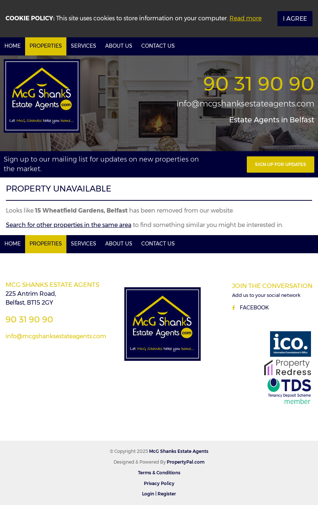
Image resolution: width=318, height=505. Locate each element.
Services (83, 46)
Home (12, 46)
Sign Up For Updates (280, 164)
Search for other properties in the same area (68, 224)
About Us (118, 46)
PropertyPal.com (185, 462)
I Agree (295, 18)
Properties (46, 46)
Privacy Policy (159, 483)
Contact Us (158, 46)
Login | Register (159, 493)
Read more (245, 18)
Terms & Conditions (159, 472)
